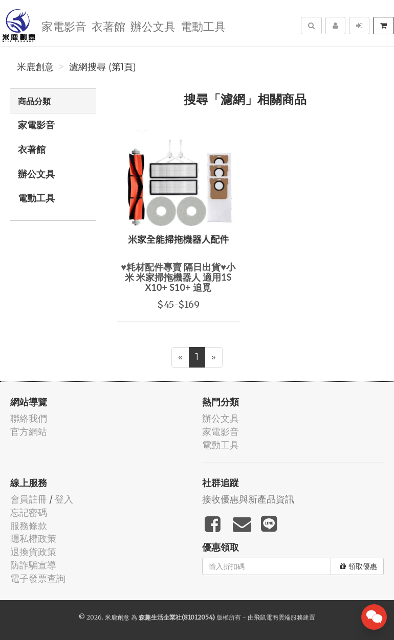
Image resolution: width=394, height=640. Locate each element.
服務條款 (28, 526)
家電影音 (63, 26)
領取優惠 (358, 566)
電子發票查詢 (37, 578)
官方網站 (28, 432)
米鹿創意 (35, 67)
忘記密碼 (28, 512)
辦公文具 (153, 26)
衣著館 (108, 26)
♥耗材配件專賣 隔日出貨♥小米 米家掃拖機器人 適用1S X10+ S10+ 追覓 (178, 277)
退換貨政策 (33, 552)
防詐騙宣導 (33, 565)
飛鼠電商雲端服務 (278, 617)
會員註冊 (28, 499)
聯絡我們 (28, 418)
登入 (64, 499)
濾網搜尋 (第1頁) (102, 67)
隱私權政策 (33, 538)
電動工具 (203, 26)
